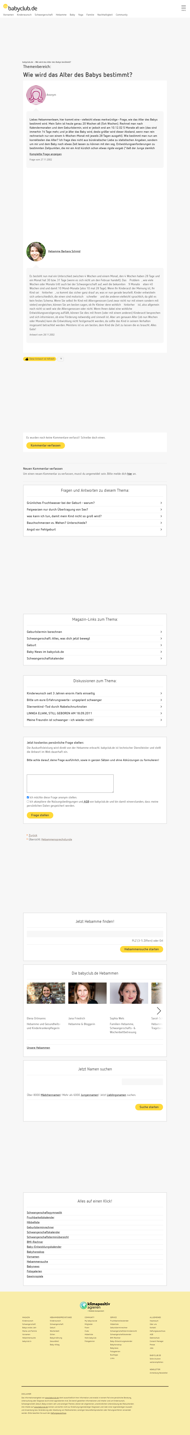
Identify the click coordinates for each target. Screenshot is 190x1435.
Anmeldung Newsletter (159, 1373)
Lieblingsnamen (116, 1095)
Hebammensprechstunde (56, 839)
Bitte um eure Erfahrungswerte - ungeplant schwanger (64, 700)
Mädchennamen (50, 1095)
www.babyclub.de (52, 1398)
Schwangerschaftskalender (45, 658)
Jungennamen (89, 1095)
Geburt (31, 645)
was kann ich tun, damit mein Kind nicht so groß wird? (64, 516)
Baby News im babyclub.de (45, 651)
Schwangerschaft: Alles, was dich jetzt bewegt (58, 638)
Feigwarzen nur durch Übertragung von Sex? (57, 509)
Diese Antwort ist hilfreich (42, 359)
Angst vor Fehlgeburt (41, 529)
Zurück (33, 835)
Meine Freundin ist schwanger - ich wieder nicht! (60, 720)
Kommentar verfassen (46, 445)
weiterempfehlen (156, 1362)
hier (129, 473)
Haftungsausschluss (58, 1413)
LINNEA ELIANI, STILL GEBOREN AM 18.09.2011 (59, 713)
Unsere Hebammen (38, 1047)
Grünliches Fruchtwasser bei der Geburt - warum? (61, 503)
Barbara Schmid (64, 251)
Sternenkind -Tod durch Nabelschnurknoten (57, 706)
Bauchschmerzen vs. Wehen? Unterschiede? (57, 523)
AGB (86, 801)
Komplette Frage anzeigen (46, 154)
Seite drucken (155, 1359)
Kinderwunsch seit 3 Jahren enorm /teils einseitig (61, 693)
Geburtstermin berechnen (44, 632)
